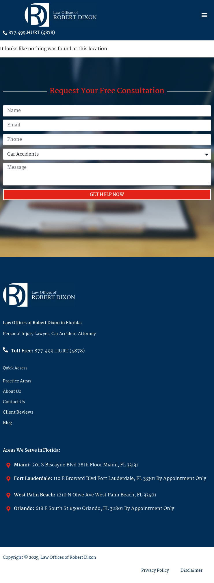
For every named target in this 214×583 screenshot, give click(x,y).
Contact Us (14, 402)
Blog (7, 422)
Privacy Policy (155, 570)
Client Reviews (18, 412)
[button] (204, 15)
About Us (12, 391)
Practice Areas (17, 381)
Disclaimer (191, 570)
